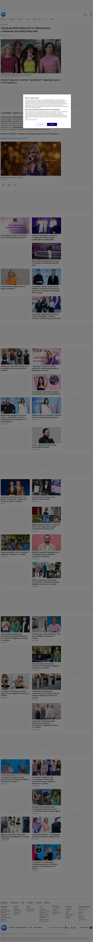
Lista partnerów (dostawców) (31, 119)
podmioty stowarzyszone (49, 99)
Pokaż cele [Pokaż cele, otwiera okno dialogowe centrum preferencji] (41, 124)
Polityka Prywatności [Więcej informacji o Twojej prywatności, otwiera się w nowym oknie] (36, 107)
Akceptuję (52, 124)
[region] (47, 111)
